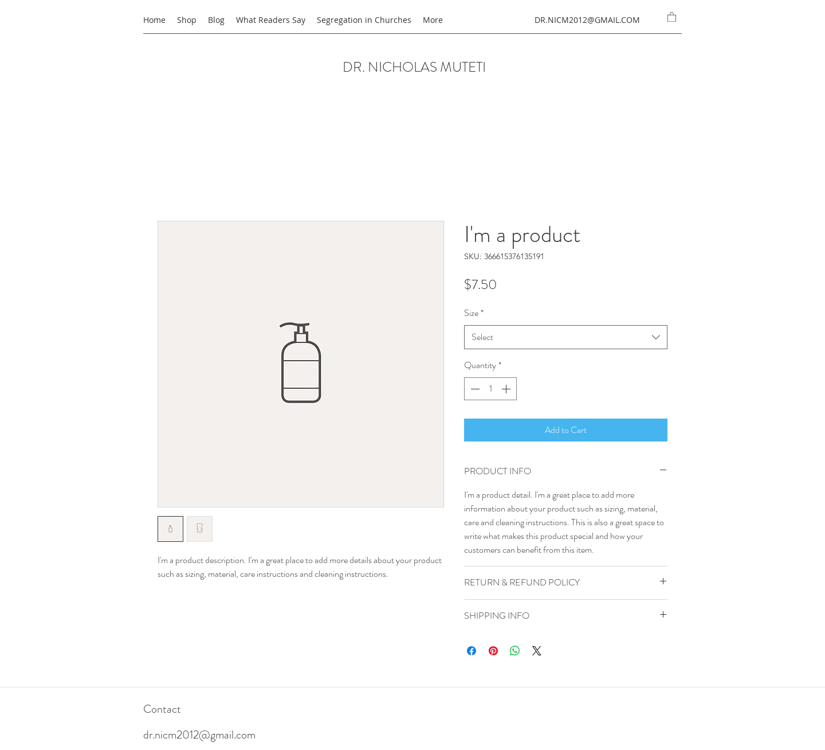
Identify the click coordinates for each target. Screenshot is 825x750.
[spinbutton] (490, 389)
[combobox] (565, 337)
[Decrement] (474, 389)
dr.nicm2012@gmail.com (199, 734)
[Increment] (507, 389)
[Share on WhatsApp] (515, 651)
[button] (671, 16)
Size (474, 312)
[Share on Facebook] (471, 651)
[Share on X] (537, 651)
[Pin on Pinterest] (493, 651)
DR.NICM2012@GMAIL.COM (587, 19)
